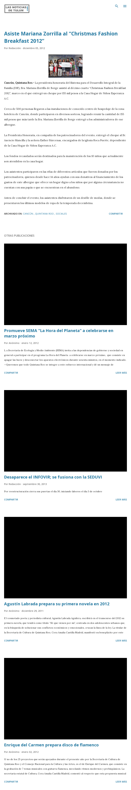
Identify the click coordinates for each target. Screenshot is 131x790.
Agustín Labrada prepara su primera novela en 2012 (57, 604)
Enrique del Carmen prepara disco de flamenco (51, 745)
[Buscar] (117, 6)
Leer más (121, 372)
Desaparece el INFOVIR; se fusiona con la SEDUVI (53, 477)
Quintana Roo (44, 213)
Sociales (61, 213)
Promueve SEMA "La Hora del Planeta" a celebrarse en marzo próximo (58, 333)
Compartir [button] (116, 213)
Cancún (28, 213)
